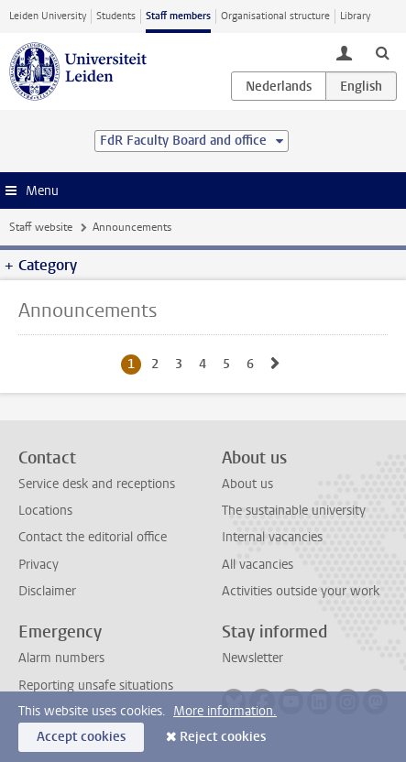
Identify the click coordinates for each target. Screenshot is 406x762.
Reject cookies (223, 737)
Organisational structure (275, 16)
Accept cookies (81, 737)
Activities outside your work (300, 591)
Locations (45, 510)
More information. (225, 711)
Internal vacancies (272, 537)
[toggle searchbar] (382, 52)
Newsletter (252, 658)
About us (247, 484)
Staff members (178, 16)
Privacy (38, 564)
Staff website (40, 227)
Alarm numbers (61, 658)
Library (355, 16)
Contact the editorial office (92, 537)
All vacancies (257, 564)
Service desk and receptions (96, 484)
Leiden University (47, 16)
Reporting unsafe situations (95, 685)
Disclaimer (47, 591)
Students (116, 16)
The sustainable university (294, 510)
